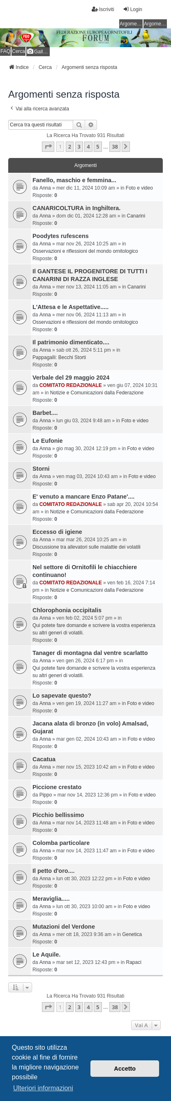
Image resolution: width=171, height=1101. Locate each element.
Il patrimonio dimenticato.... (70, 342)
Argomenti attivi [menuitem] (155, 24)
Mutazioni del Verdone (63, 926)
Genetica (132, 934)
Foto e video (139, 188)
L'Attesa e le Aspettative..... (70, 307)
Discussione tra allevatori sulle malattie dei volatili (86, 547)
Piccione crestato (56, 787)
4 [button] (88, 146)
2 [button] (69, 146)
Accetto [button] (125, 1068)
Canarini (136, 216)
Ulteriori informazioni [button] (43, 1088)
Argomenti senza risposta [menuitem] (131, 24)
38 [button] (115, 146)
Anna (45, 188)
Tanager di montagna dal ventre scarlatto (90, 653)
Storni (41, 468)
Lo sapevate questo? (61, 695)
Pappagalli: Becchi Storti (59, 357)
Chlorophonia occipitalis (67, 610)
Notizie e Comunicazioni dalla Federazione (96, 393)
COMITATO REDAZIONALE (70, 385)
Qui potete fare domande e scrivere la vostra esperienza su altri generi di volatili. (93, 629)
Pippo (45, 795)
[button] (48, 146)
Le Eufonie (47, 440)
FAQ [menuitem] (5, 51)
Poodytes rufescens (60, 236)
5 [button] (97, 146)
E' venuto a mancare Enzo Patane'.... (83, 496)
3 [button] (79, 146)
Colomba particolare (61, 843)
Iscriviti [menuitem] (103, 9)
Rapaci (133, 962)
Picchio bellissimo (58, 815)
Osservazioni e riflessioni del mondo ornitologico (85, 251)
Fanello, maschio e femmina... (74, 180)
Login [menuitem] (132, 9)
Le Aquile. (46, 954)
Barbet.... (45, 413)
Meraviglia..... (50, 898)
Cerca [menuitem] (18, 51)
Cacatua (43, 759)
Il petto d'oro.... (53, 871)
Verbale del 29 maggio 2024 (70, 377)
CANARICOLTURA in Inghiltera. (76, 208)
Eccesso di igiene (57, 532)
